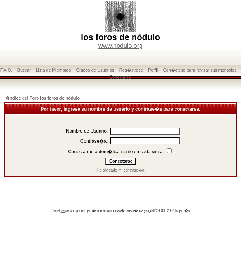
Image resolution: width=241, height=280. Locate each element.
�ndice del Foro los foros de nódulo (42, 98)
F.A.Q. (6, 70)
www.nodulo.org (120, 45)
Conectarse (120, 77)
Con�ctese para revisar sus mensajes (200, 70)
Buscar (24, 70)
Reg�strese (131, 70)
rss (63, 210)
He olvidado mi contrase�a (121, 170)
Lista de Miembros (53, 70)
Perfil (153, 70)
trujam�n (91, 210)
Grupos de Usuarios (95, 70)
